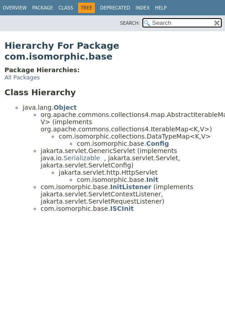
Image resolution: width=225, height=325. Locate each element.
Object (64, 107)
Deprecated (115, 7)
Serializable (81, 158)
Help (160, 7)
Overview (15, 7)
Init (152, 179)
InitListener (130, 186)
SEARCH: (130, 23)
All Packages (22, 77)
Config (157, 143)
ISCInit (122, 208)
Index (143, 7)
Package (42, 7)
